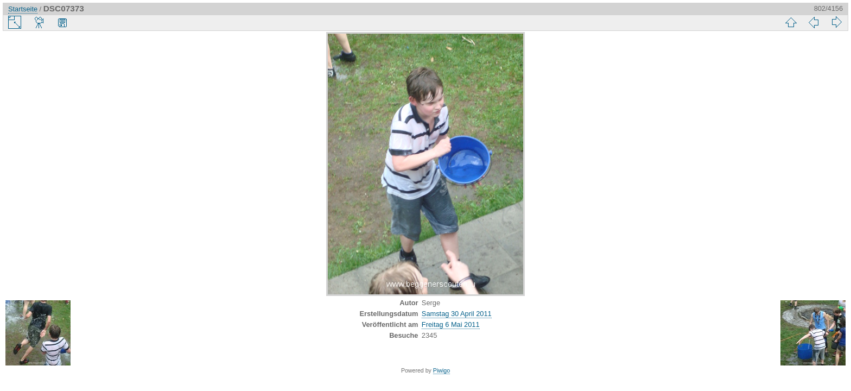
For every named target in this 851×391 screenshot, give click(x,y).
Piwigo (441, 370)
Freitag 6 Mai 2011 (451, 324)
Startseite (22, 9)
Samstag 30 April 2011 (457, 314)
